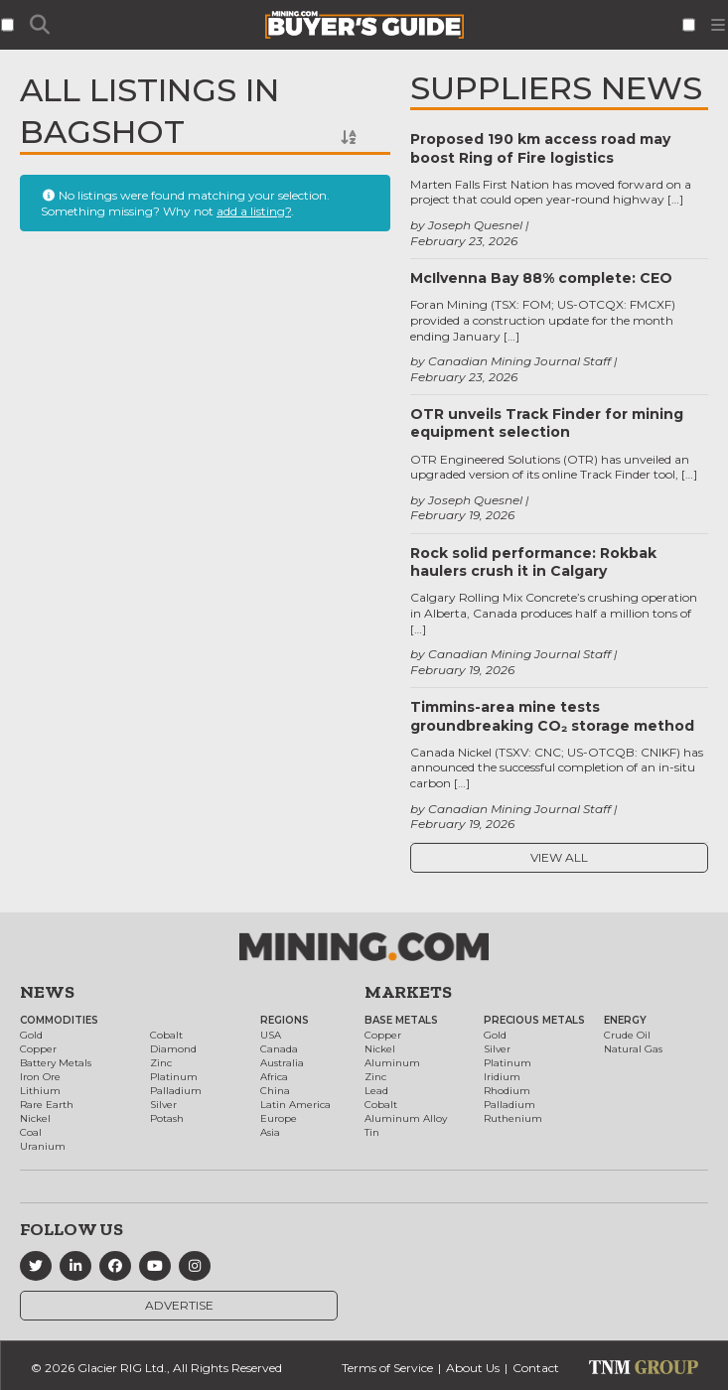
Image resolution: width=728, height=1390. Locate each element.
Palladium (176, 1090)
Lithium (40, 1090)
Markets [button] (408, 992)
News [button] (47, 992)
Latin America (295, 1104)
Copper (38, 1048)
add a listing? (254, 211)
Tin (371, 1132)
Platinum (174, 1076)
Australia (282, 1062)
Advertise (179, 1305)
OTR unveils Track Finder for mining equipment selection (546, 423)
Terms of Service (387, 1367)
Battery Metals (55, 1062)
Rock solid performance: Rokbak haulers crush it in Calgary (533, 562)
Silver (163, 1104)
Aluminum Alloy (405, 1118)
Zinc (161, 1062)
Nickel (35, 1118)
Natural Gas (633, 1048)
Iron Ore (40, 1076)
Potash (167, 1118)
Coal (31, 1132)
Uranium (43, 1146)
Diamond (173, 1048)
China (275, 1090)
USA (270, 1035)
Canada (279, 1048)
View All (559, 857)
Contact (535, 1367)
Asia (270, 1132)
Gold (31, 1035)
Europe (278, 1118)
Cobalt (166, 1035)
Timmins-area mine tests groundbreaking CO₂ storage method (552, 716)
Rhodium (507, 1090)
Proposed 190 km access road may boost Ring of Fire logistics (540, 148)
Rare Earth (46, 1104)
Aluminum (392, 1062)
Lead (376, 1090)
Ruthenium (513, 1118)
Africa (274, 1076)
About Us (473, 1367)
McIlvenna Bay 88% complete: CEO (541, 278)
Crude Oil (627, 1035)
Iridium (502, 1076)
